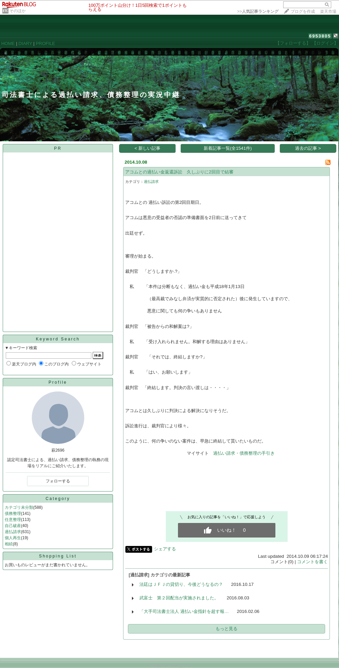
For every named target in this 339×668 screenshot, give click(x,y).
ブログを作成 (303, 11)
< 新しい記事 (148, 148)
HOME (8, 43)
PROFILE (45, 43)
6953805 (320, 36)
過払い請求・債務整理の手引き (244, 453)
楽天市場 (328, 11)
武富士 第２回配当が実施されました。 (179, 597)
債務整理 (13, 513)
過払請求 (13, 531)
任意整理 (13, 519)
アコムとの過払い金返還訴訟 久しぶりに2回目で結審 (179, 171)
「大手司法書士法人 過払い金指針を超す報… (184, 611)
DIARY (25, 43)
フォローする (58, 481)
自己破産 (13, 525)
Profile (57, 382)
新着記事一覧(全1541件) (228, 148)
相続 (9, 544)
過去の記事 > (308, 148)
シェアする (165, 548)
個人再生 (13, 537)
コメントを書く (312, 561)
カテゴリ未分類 (19, 507)
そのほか (17, 10)
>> (257, 11)
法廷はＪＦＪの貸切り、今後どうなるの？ (181, 584)
